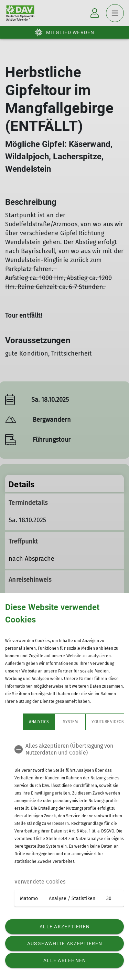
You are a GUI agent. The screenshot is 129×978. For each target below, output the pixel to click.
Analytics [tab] (21, 721)
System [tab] (52, 721)
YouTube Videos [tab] (90, 721)
